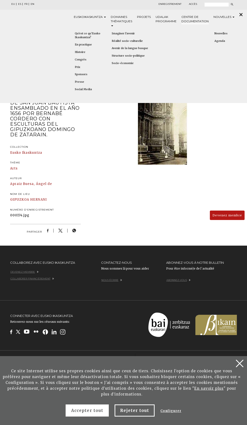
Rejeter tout (134, 410)
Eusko (90, 17)
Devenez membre (227, 215)
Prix (77, 67)
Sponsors (81, 74)
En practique (83, 44)
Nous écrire (111, 280)
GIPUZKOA (19, 200)
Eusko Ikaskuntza (26, 153)
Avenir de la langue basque (130, 48)
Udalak (166, 19)
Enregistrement (169, 4)
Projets (144, 17)
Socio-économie (123, 63)
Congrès (80, 59)
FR (25, 4)
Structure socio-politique (128, 55)
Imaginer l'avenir (123, 33)
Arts (14, 168)
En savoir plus (209, 388)
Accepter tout (87, 410)
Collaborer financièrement (32, 278)
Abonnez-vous (178, 280)
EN (32, 4)
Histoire (80, 52)
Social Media (83, 89)
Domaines (121, 20)
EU (13, 4)
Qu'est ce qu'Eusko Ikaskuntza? (87, 35)
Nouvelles (223, 17)
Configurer (170, 411)
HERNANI (38, 200)
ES (19, 4)
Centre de (195, 19)
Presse (79, 81)
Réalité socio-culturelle (127, 41)
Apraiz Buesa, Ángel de (31, 184)
